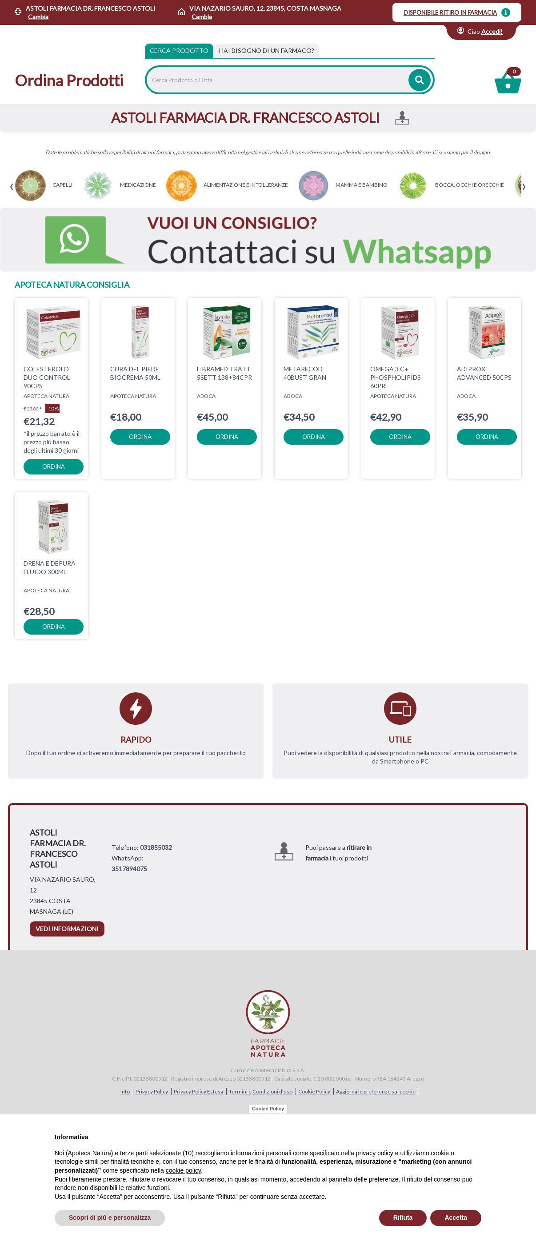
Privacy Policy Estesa (199, 1091)
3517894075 (129, 868)
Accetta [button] (455, 1217)
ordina (53, 466)
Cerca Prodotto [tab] (179, 50)
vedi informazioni (67, 929)
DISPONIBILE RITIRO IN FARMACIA (450, 12)
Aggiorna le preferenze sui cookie (376, 1091)
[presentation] (11, 187)
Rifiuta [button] (403, 1217)
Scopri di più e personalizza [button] (110, 1217)
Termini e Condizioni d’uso (261, 1091)
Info (125, 1091)
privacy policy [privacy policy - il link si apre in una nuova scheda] (374, 1153)
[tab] (266, 51)
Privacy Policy (152, 1091)
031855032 (156, 847)
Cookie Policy (314, 1091)
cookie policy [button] (183, 1170)
